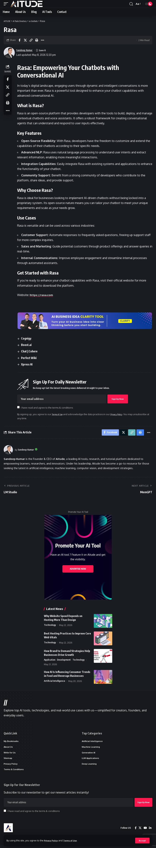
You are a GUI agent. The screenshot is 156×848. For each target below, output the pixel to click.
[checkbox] (19, 407)
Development (64, 661)
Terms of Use (73, 840)
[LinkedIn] (150, 830)
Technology (50, 626)
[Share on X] (25, 40)
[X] (139, 830)
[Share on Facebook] (19, 40)
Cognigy (27, 338)
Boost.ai (27, 345)
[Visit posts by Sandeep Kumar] (8, 450)
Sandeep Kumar (25, 50)
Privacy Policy (52, 840)
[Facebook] (135, 830)
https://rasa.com (43, 295)
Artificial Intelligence (54, 682)
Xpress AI (28, 364)
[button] (142, 840)
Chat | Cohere (31, 351)
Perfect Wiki (30, 358)
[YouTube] (145, 830)
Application (50, 661)
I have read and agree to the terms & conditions (48, 407)
